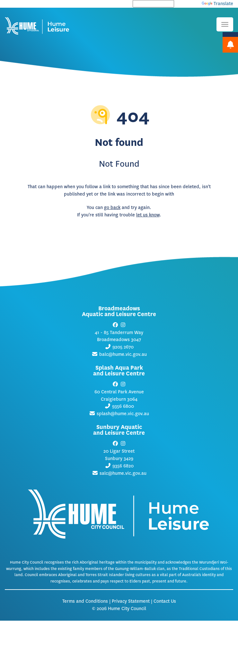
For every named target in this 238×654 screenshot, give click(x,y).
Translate (217, 4)
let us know (148, 215)
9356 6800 (123, 406)
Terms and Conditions (85, 601)
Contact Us (165, 601)
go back (112, 208)
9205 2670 (123, 347)
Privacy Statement (131, 601)
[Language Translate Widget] (153, 3)
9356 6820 (123, 466)
